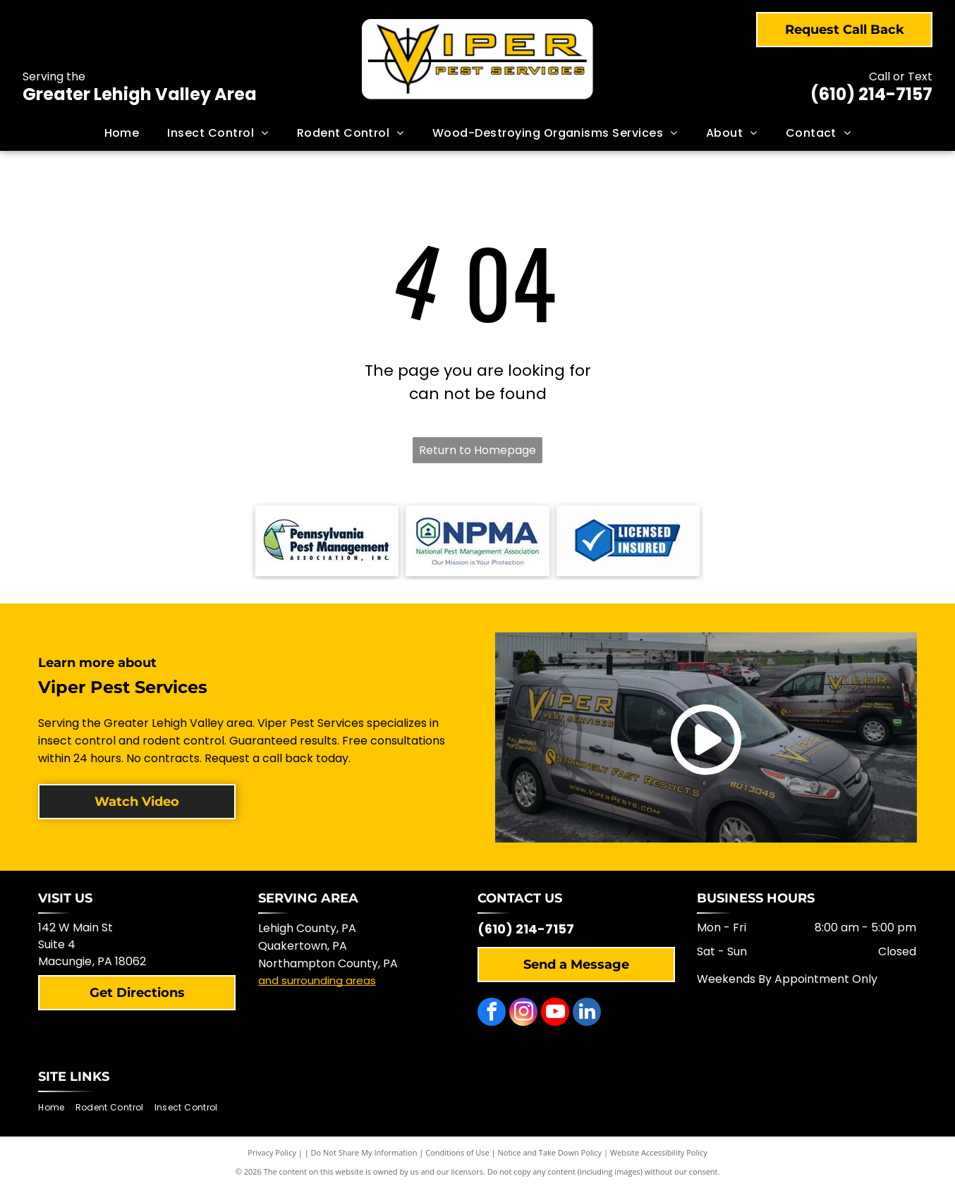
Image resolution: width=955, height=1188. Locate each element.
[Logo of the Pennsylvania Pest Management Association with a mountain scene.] (327, 541)
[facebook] (492, 1013)
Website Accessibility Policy (658, 1152)
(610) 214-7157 (871, 94)
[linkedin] (587, 1013)
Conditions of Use (457, 1152)
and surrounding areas (317, 980)
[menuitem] (122, 133)
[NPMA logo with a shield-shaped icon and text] (477, 541)
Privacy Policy (272, 1152)
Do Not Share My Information (364, 1152)
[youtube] (555, 1013)
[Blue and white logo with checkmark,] (628, 541)
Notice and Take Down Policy (550, 1152)
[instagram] (523, 1013)
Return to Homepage (477, 450)
